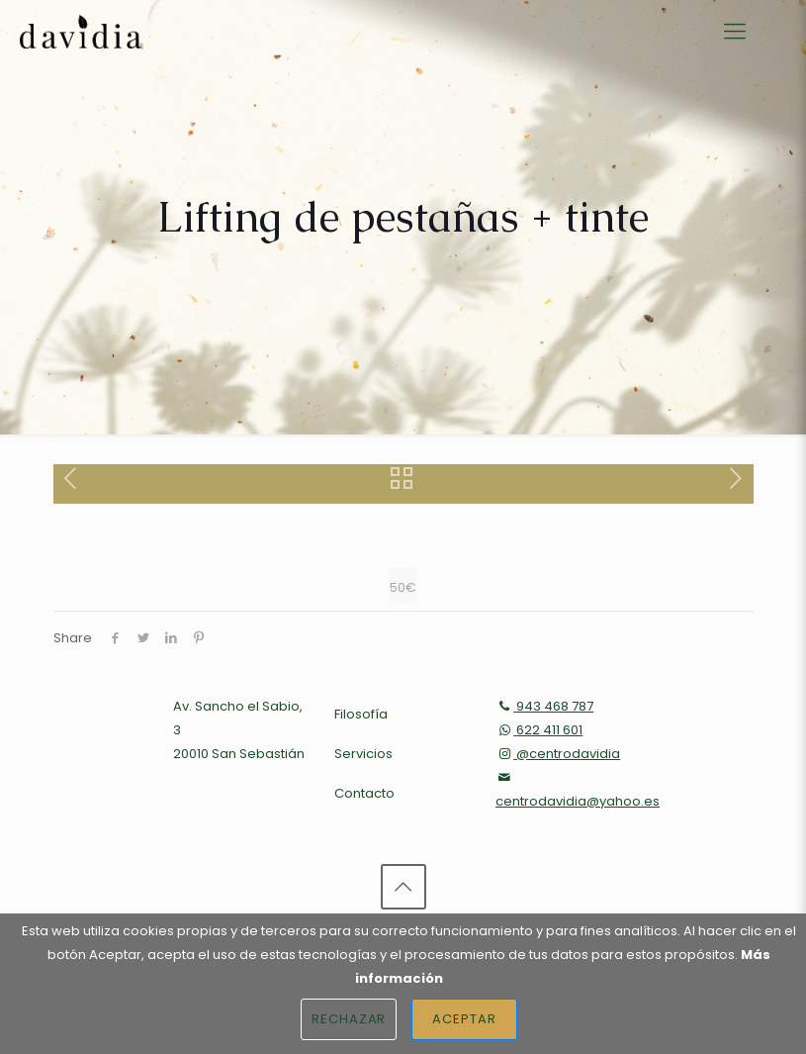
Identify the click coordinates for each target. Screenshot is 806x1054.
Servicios (363, 753)
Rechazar (349, 1018)
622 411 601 (538, 729)
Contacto (364, 793)
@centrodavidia (557, 753)
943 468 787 (544, 706)
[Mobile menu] (735, 31)
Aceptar (464, 1018)
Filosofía (361, 714)
